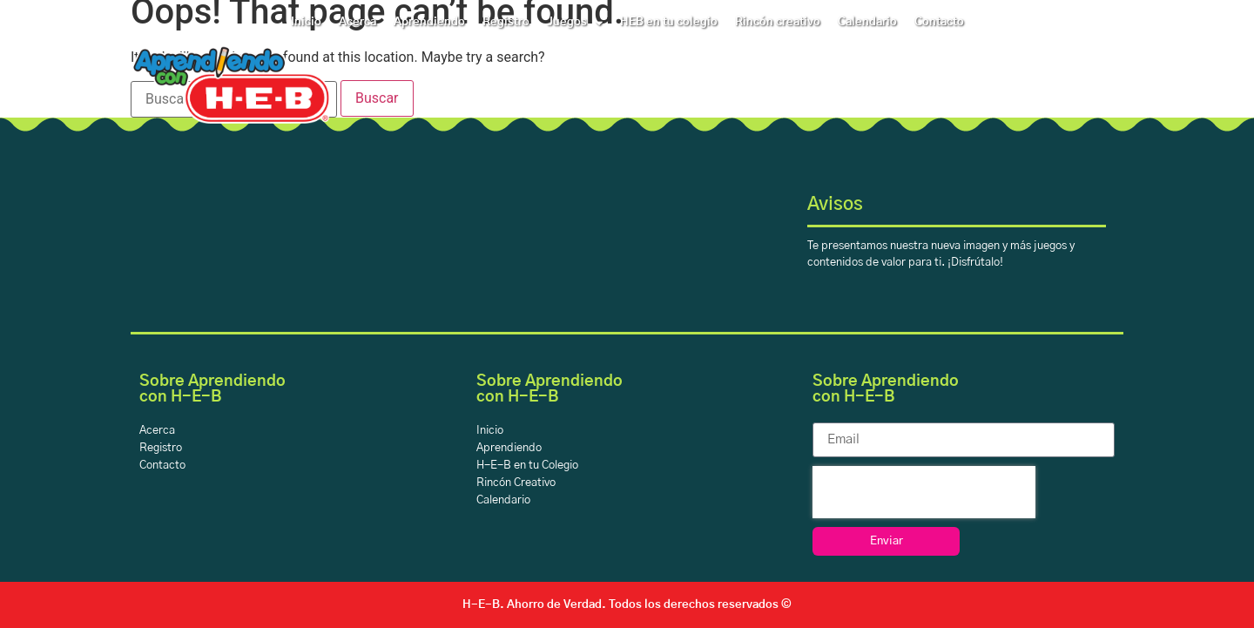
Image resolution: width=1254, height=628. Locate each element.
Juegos (575, 23)
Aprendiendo (429, 22)
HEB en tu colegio (669, 22)
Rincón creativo (777, 22)
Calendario (867, 22)
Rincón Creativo (516, 483)
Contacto (939, 22)
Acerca (357, 22)
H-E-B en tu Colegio (527, 465)
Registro (505, 22)
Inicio (306, 22)
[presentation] (923, 492)
